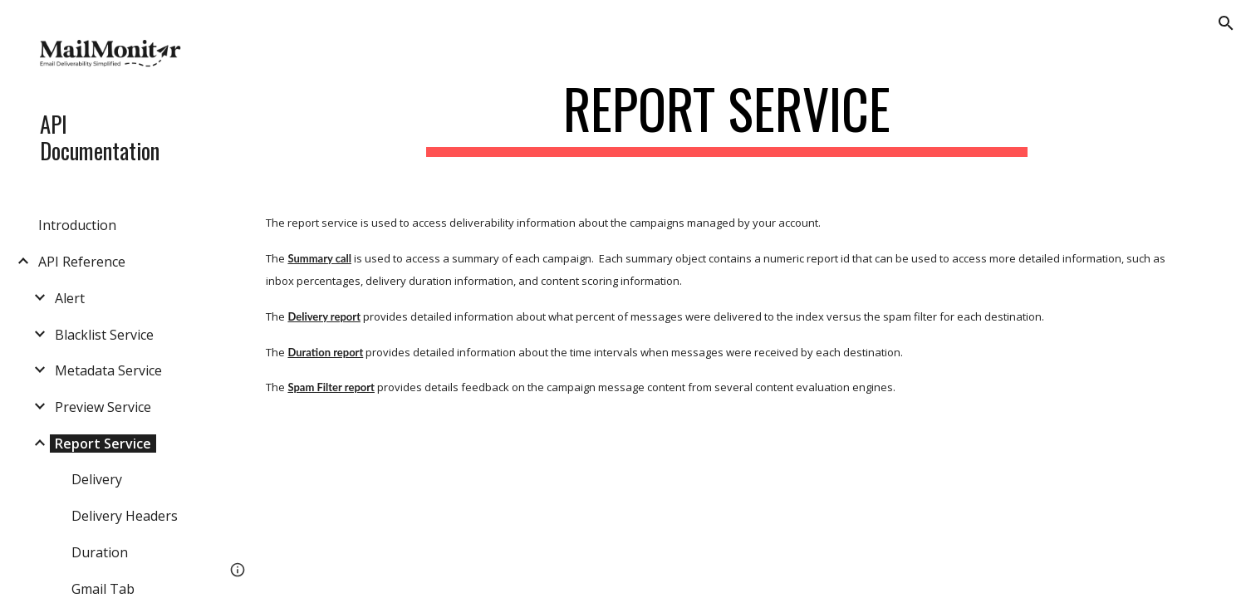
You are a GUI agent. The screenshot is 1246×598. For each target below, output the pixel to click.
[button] (1226, 23)
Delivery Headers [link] (124, 516)
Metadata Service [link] (108, 370)
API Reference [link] (81, 261)
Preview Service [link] (103, 407)
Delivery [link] (96, 479)
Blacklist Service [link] (104, 335)
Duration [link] (99, 552)
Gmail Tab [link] (103, 589)
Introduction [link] (77, 225)
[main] (726, 117)
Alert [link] (70, 298)
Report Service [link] (103, 443)
